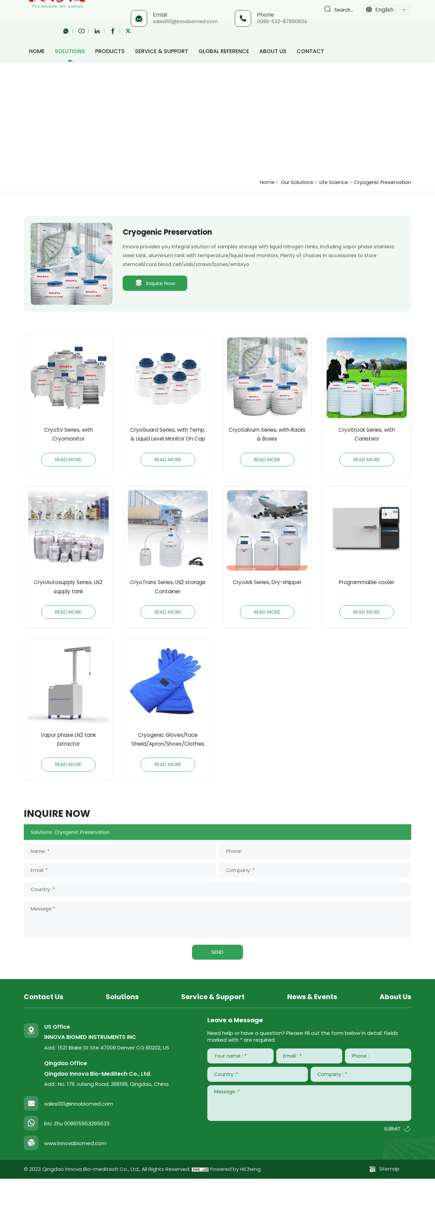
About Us (272, 49)
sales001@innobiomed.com (184, 21)
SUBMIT (392, 1159)
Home (253, 182)
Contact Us (43, 1026)
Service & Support (161, 49)
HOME (37, 49)
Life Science (325, 182)
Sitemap (389, 1198)
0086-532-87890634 (281, 21)
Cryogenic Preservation (379, 182)
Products (110, 49)
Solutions (70, 49)
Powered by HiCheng (236, 1198)
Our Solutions (285, 182)
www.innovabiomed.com (75, 1172)
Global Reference (223, 49)
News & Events (312, 1026)
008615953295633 (86, 1153)
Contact (310, 49)
